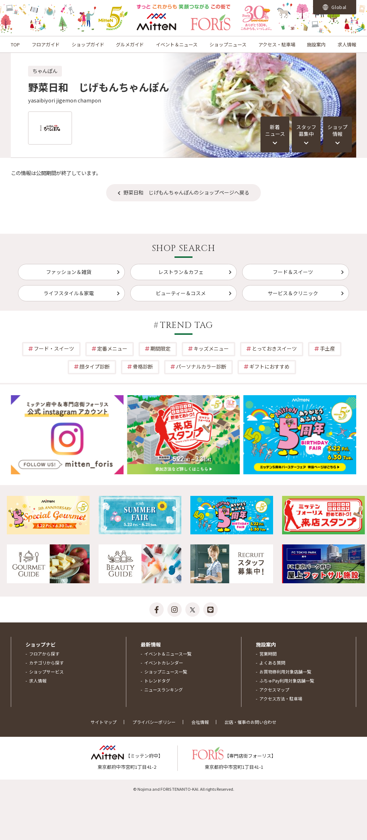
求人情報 (346, 44)
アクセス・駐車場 (276, 44)
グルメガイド (130, 44)
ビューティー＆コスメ (181, 293)
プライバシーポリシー (154, 722)
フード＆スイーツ (293, 271)
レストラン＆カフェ (181, 271)
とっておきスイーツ (274, 348)
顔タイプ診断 (95, 366)
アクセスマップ (274, 689)
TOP (15, 44)
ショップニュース (227, 44)
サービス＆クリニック (293, 293)
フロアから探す (44, 653)
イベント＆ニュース (177, 44)
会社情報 (200, 722)
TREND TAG (186, 325)
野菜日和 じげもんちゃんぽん (98, 87)
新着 (274, 130)
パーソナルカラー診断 (201, 366)
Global (334, 7)
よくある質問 (272, 662)
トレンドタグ (157, 680)
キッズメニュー (211, 348)
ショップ (337, 130)
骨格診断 (143, 366)
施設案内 (316, 44)
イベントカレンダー (163, 662)
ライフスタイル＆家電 (69, 293)
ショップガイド (88, 44)
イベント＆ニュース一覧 (167, 653)
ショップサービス (46, 671)
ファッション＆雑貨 (68, 271)
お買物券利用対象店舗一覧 (285, 671)
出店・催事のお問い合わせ (250, 722)
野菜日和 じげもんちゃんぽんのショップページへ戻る (186, 192)
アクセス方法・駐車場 (280, 698)
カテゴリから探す (46, 662)
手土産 (327, 348)
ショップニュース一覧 (165, 671)
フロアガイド (46, 44)
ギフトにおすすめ (269, 366)
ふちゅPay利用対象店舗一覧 (286, 680)
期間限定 (160, 348)
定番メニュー (112, 348)
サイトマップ (104, 722)
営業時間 (268, 653)
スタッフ (306, 130)
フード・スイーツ (54, 348)
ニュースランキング (163, 689)
